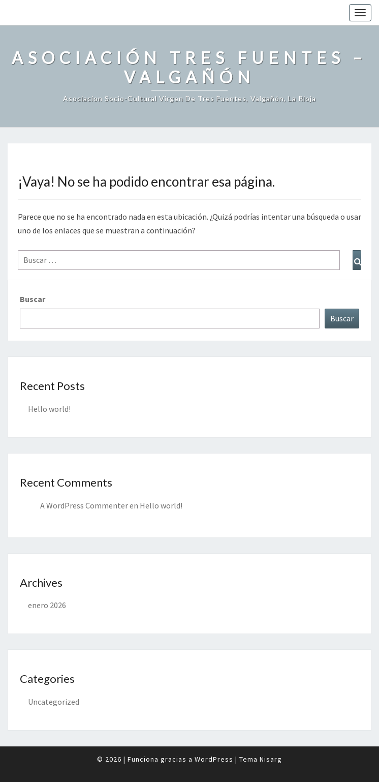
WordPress (214, 759)
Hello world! (49, 409)
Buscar (32, 299)
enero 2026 (47, 605)
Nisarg (271, 759)
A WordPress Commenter (84, 505)
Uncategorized (53, 702)
